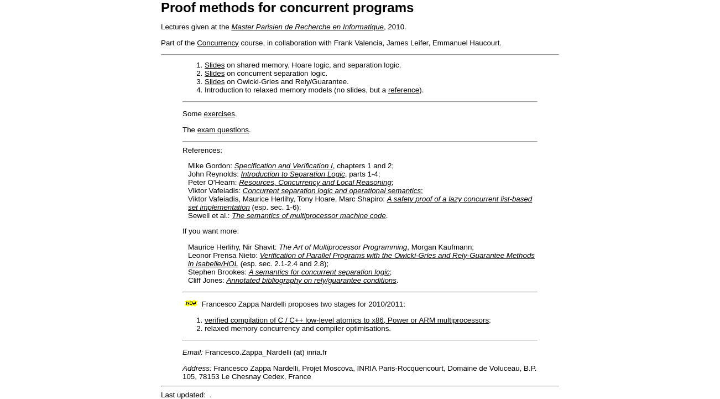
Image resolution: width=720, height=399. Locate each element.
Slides (215, 65)
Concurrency (218, 43)
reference (403, 90)
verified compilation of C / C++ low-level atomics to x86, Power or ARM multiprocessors (347, 320)
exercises (219, 114)
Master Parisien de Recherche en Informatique (307, 27)
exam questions (223, 130)
